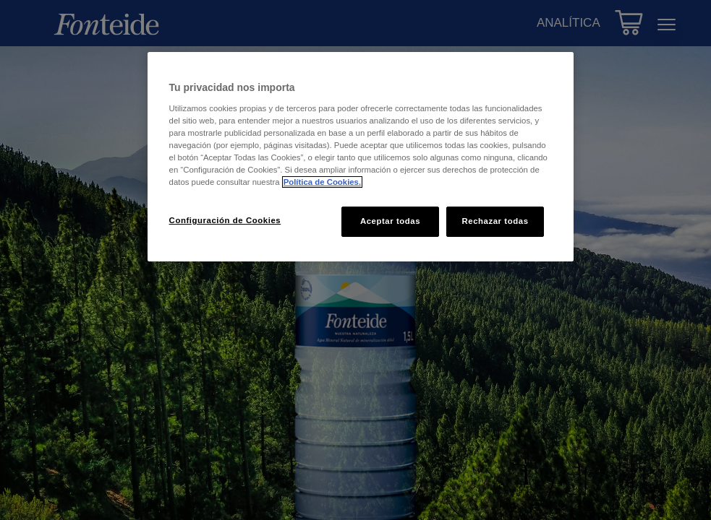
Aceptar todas (390, 221)
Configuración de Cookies (225, 220)
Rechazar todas (494, 221)
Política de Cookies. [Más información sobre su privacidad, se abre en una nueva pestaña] (322, 182)
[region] (361, 156)
